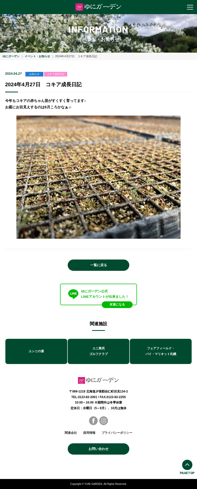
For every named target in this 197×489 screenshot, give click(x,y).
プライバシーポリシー (117, 433)
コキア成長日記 (56, 74)
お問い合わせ (98, 449)
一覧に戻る (98, 265)
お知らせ (34, 74)
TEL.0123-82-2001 (84, 397)
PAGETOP (187, 467)
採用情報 (89, 433)
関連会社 (71, 433)
